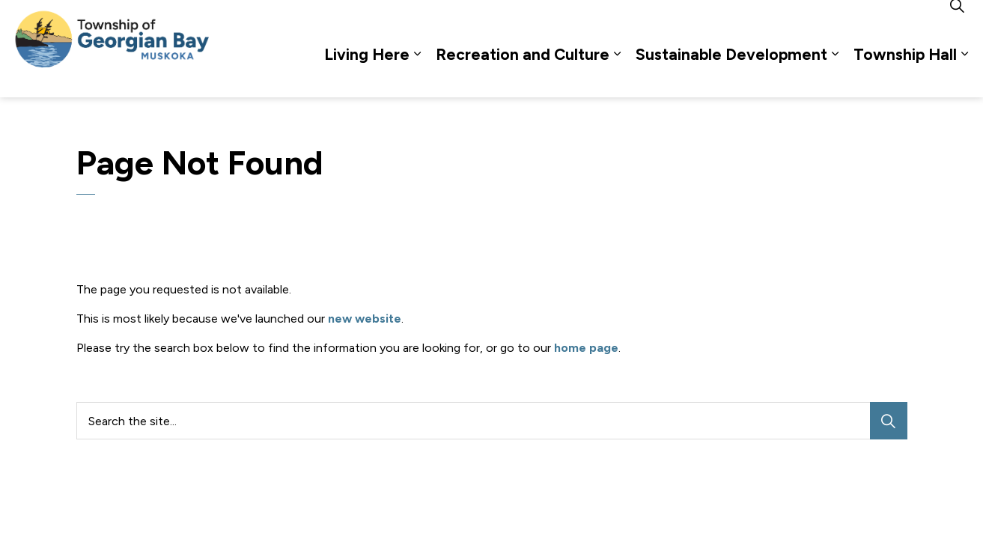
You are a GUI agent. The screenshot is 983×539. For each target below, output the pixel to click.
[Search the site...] (491, 420)
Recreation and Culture (522, 73)
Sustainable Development (731, 73)
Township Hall (905, 73)
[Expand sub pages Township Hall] (964, 73)
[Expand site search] (957, 24)
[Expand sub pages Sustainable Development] (834, 73)
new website (364, 318)
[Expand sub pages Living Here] (417, 73)
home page (586, 348)
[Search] (888, 420)
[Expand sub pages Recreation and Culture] (616, 73)
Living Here (367, 73)
